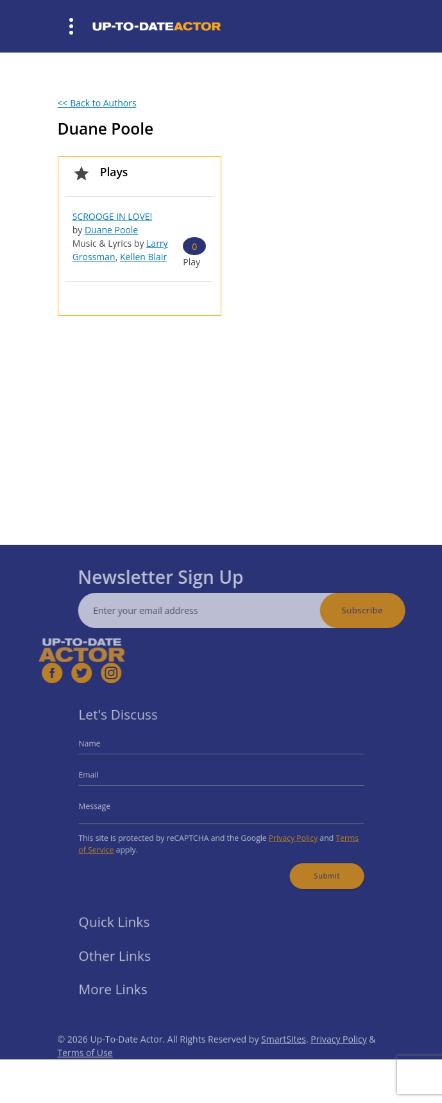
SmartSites (283, 1054)
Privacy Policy (285, 834)
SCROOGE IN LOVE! (112, 216)
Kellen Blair (143, 257)
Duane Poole (111, 230)
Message (108, 805)
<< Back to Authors (97, 103)
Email (103, 778)
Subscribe (377, 610)
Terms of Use (85, 1067)
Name (103, 749)
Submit (315, 867)
